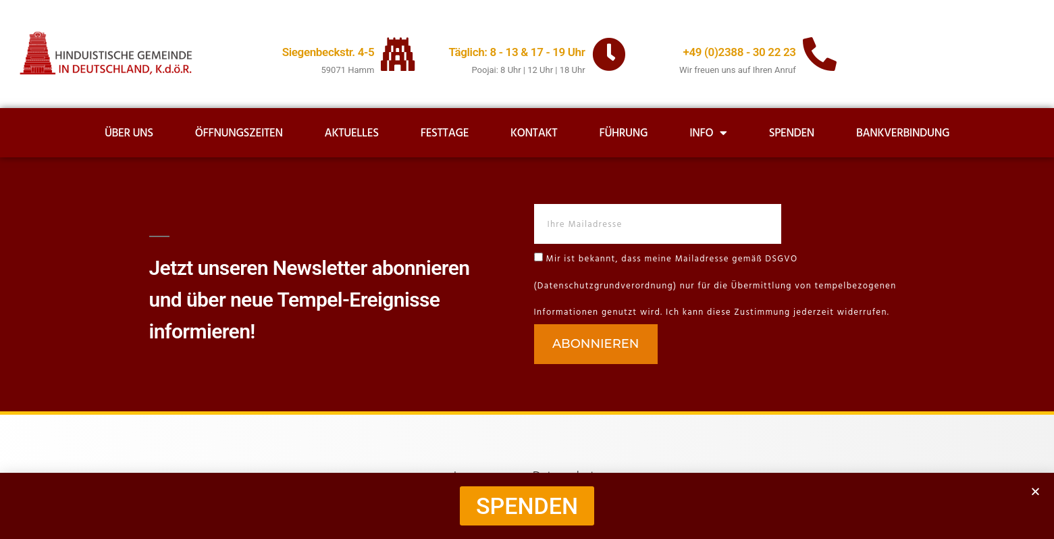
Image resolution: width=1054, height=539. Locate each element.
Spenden (791, 133)
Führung (623, 133)
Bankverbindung (902, 133)
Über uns (129, 133)
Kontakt (533, 133)
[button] (1035, 491)
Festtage (445, 133)
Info (708, 132)
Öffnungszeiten (239, 133)
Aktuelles (352, 133)
